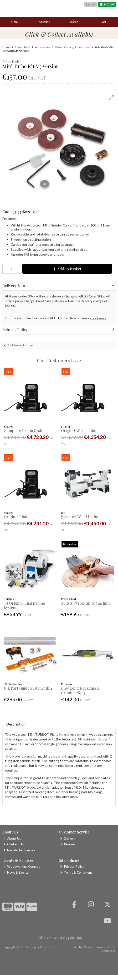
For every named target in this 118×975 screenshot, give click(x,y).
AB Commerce (108, 948)
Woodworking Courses (21, 866)
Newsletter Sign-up (19, 850)
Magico (88, 947)
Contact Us (13, 844)
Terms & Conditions (76, 872)
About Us (12, 838)
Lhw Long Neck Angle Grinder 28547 (80, 690)
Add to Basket (67, 268)
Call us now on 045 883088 (59, 937)
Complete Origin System (25, 430)
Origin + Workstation (79, 430)
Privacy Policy (72, 866)
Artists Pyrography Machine (85, 603)
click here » (98, 318)
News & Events (15, 872)
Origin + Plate (16, 516)
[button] (111, 97)
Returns (67, 844)
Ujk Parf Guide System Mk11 (28, 688)
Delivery (68, 838)
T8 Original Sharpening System (24, 605)
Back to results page (20, 345)
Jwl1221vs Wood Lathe (79, 516)
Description (16, 724)
